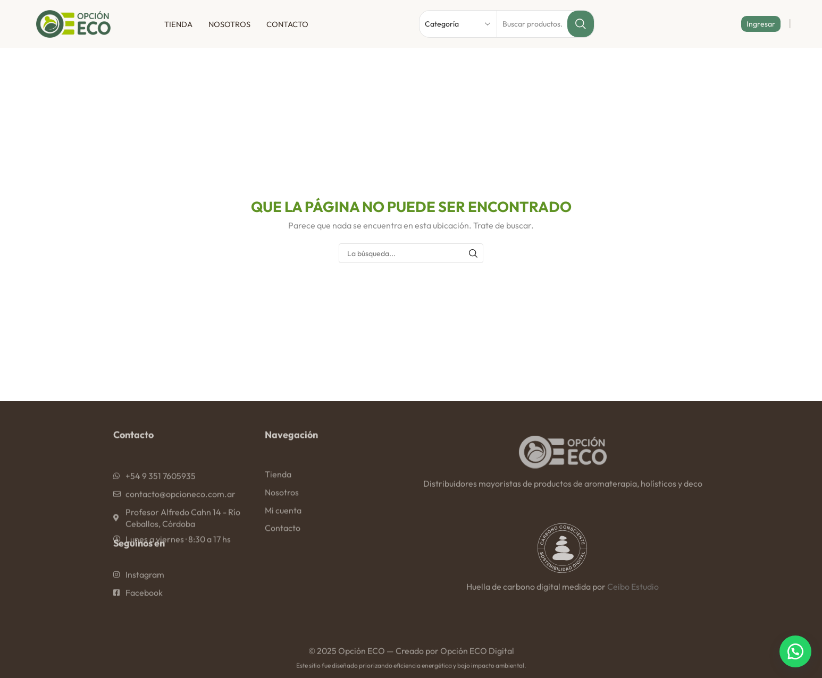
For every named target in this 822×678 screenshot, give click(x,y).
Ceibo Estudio (633, 594)
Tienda (178, 24)
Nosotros (229, 24)
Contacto (287, 24)
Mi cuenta (283, 534)
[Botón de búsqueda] (580, 24)
